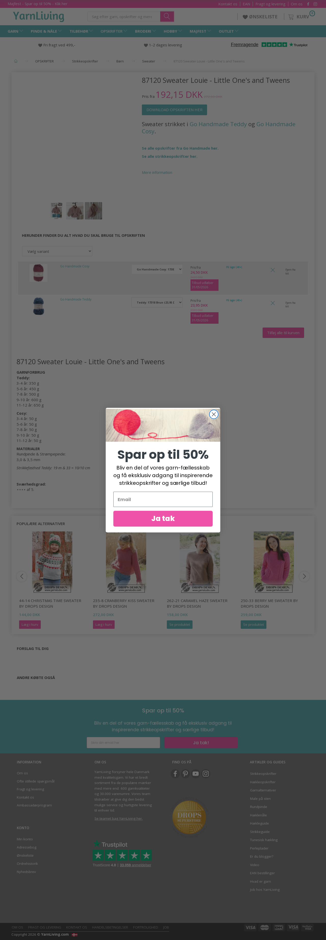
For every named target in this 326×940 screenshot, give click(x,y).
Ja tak (163, 525)
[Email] (163, 506)
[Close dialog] (213, 421)
